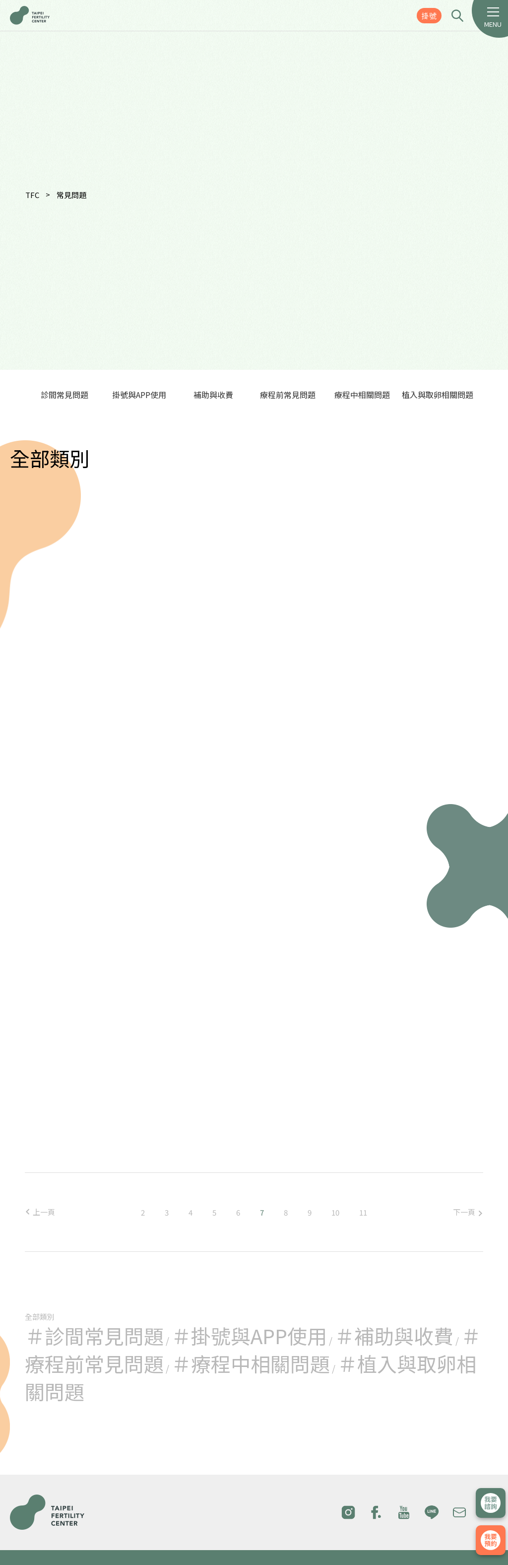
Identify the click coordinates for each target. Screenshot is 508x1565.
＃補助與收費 (393, 1335)
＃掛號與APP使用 (249, 1335)
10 (335, 1212)
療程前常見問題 (288, 395)
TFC (32, 195)
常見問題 (71, 195)
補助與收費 (213, 395)
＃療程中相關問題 (250, 1363)
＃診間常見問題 (94, 1335)
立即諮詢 (491, 1503)
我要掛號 (491, 1540)
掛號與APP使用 (139, 395)
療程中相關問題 (362, 395)
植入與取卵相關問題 (437, 395)
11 (363, 1212)
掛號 (429, 15)
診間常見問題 (64, 395)
